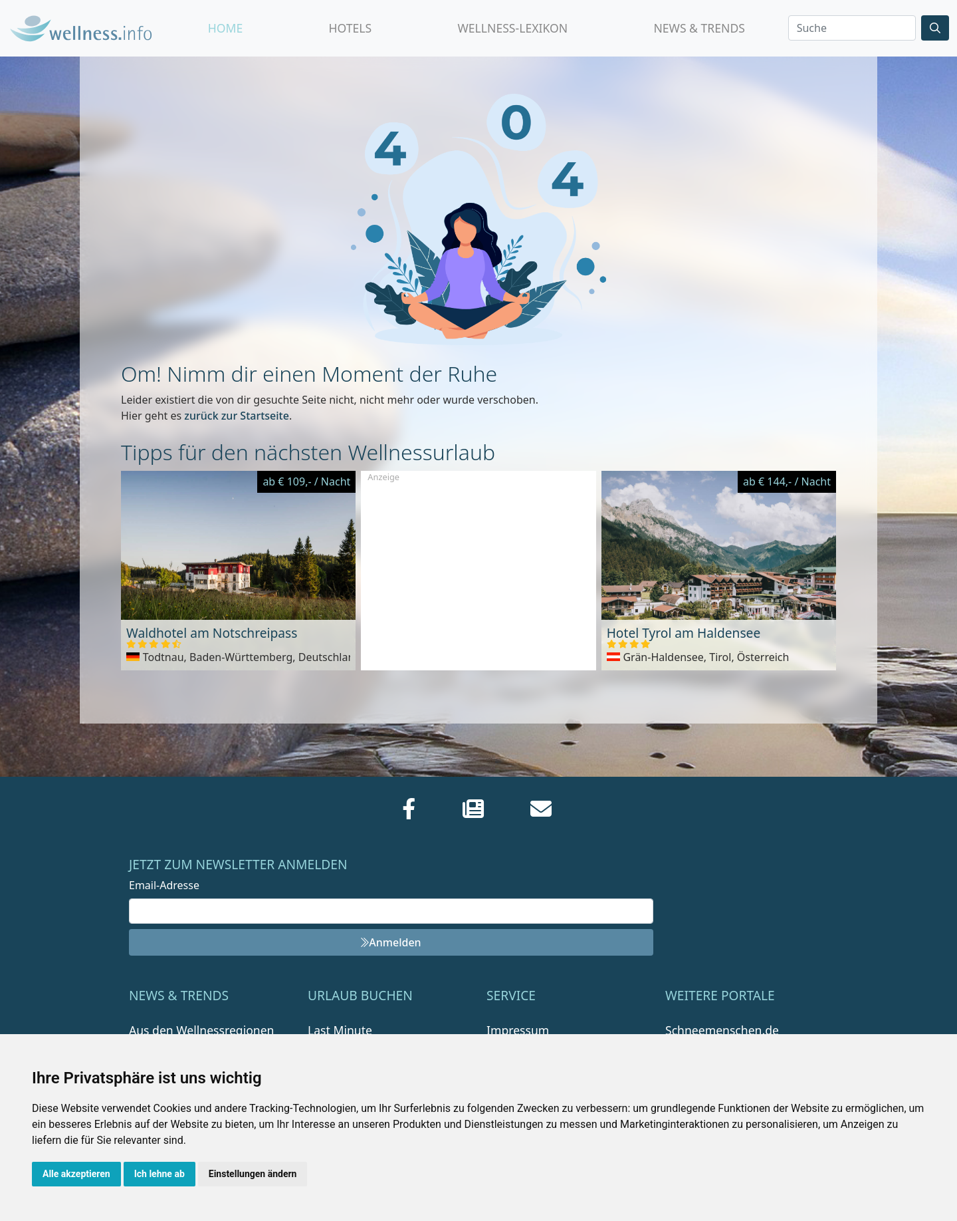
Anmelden (391, 942)
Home (225, 28)
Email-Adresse (164, 885)
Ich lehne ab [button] (159, 1173)
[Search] (852, 28)
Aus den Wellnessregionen (201, 1030)
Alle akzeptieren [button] (76, 1173)
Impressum (517, 1030)
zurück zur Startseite (236, 415)
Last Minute (340, 1030)
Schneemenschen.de (722, 1030)
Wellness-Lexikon (512, 28)
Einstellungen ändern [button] (253, 1173)
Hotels (350, 28)
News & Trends (699, 28)
